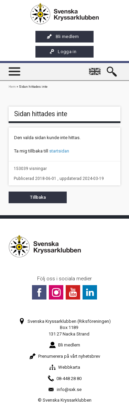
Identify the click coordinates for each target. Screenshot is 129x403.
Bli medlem (63, 36)
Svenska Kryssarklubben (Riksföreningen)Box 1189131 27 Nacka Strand (65, 327)
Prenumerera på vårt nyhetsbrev (64, 356)
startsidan (59, 151)
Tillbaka (38, 197)
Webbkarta (64, 367)
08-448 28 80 (64, 378)
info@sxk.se (65, 389)
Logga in (62, 51)
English (96, 68)
